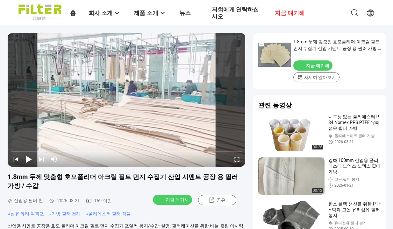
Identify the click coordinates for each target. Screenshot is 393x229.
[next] (41, 159)
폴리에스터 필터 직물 (110, 213)
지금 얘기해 (173, 199)
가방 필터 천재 (66, 213)
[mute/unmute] (54, 159)
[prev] (16, 159)
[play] (126, 100)
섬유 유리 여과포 (27, 213)
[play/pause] (28, 159)
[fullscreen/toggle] (237, 159)
